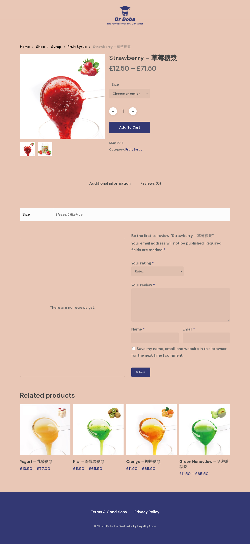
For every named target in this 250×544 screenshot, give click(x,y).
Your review (143, 285)
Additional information (110, 183)
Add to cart (129, 127)
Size (115, 84)
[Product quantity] (123, 111)
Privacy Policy (146, 511)
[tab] (110, 183)
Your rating (142, 263)
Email (189, 329)
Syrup (56, 46)
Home (25, 46)
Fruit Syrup (77, 46)
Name (138, 329)
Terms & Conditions (109, 511)
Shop (40, 46)
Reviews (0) (150, 183)
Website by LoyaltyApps (137, 526)
